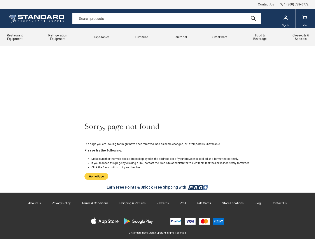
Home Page (96, 176)
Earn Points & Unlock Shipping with (157, 187)
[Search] (166, 18)
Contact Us (266, 4)
